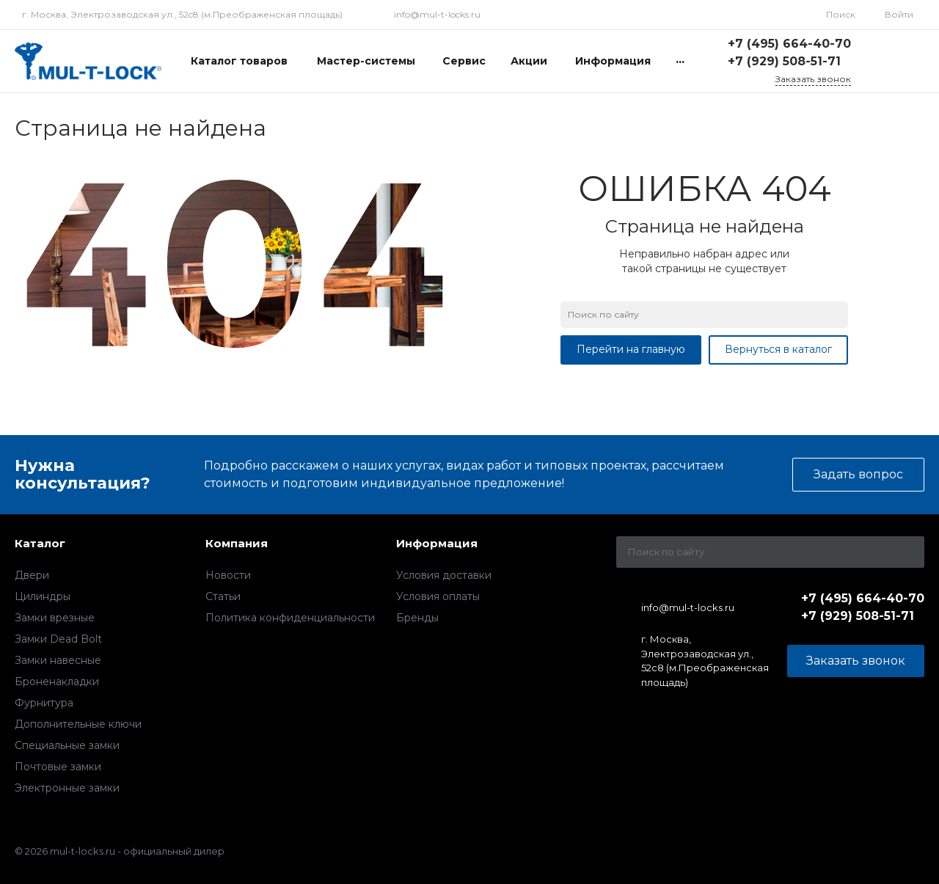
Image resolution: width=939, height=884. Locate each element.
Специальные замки (67, 745)
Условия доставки (444, 575)
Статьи (223, 596)
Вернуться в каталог (778, 349)
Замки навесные (58, 660)
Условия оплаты (438, 596)
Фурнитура (44, 702)
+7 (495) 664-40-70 (789, 44)
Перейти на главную (631, 349)
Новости (228, 575)
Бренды (417, 617)
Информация (437, 543)
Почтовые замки (58, 766)
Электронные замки (67, 787)
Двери (32, 575)
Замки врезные (55, 617)
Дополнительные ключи (78, 724)
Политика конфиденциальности (290, 617)
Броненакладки (57, 681)
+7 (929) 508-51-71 (784, 61)
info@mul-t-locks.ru (437, 14)
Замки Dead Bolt (58, 639)
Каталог (40, 543)
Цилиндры (42, 596)
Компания (236, 543)
